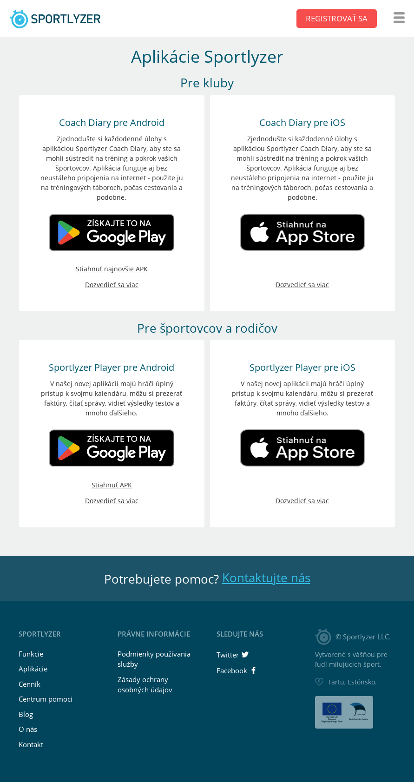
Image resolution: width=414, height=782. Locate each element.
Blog (26, 714)
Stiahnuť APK (112, 484)
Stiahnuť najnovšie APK (112, 268)
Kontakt (31, 744)
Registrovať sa (337, 18)
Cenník (29, 684)
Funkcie (31, 653)
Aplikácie (33, 668)
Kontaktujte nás (266, 577)
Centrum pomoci (45, 698)
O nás (28, 729)
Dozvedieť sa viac (111, 284)
